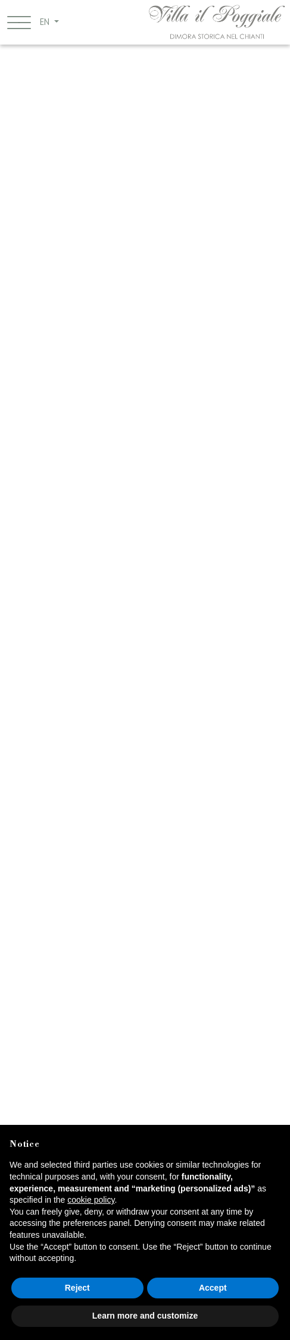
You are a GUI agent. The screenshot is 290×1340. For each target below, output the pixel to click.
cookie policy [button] (90, 1200)
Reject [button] (77, 1287)
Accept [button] (213, 1287)
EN (46, 21)
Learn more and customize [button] (145, 1315)
